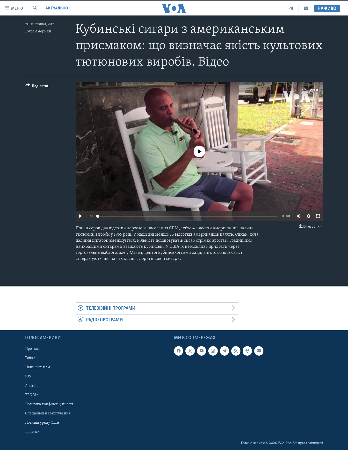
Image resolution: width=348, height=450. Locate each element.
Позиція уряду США (42, 423)
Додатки (32, 432)
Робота (30, 358)
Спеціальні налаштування (48, 413)
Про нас (32, 349)
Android (32, 386)
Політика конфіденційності (49, 404)
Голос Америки (38, 31)
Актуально (56, 8)
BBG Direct (34, 395)
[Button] (38, 87)
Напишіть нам (37, 367)
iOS (28, 377)
